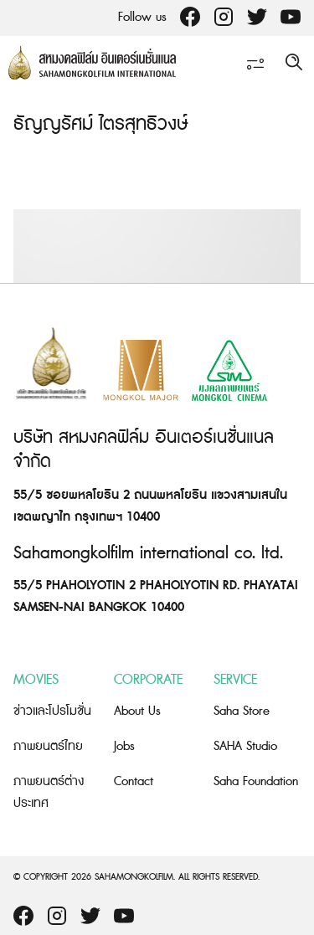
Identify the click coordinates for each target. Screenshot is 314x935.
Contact (133, 781)
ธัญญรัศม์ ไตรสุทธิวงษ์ (100, 124)
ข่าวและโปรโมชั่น (52, 711)
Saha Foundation (256, 781)
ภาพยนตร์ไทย (48, 746)
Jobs (124, 746)
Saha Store (242, 711)
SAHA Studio (245, 746)
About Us (137, 711)
